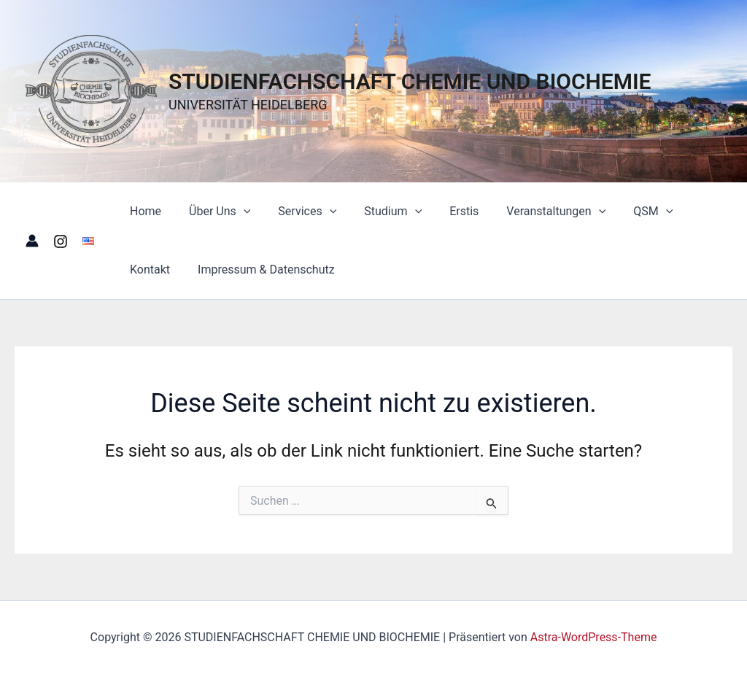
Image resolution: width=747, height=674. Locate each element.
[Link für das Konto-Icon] (32, 240)
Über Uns (213, 211)
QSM (624, 211)
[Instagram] (60, 241)
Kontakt (687, 211)
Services (296, 211)
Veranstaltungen (531, 211)
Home (143, 211)
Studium (377, 211)
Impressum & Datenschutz (196, 269)
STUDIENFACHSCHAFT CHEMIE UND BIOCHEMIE (410, 81)
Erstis (444, 211)
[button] (237, 211)
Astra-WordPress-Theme (593, 637)
